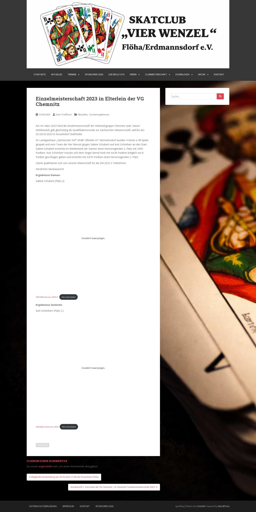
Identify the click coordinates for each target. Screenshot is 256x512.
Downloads (182, 74)
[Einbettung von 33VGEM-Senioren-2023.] (93, 368)
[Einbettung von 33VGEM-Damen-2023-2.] (93, 238)
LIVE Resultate (116, 74)
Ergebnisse (42, 445)
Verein (133, 74)
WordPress (223, 506)
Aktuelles (56, 74)
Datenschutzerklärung (43, 506)
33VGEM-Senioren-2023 (47, 426)
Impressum (68, 506)
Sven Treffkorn (64, 114)
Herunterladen (69, 297)
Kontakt (219, 74)
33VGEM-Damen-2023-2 (47, 297)
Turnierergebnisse (99, 114)
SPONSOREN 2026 (94, 74)
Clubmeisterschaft (156, 74)
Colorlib (201, 506)
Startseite (40, 74)
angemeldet (45, 466)
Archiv (201, 74)
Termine (72, 74)
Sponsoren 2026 (104, 506)
